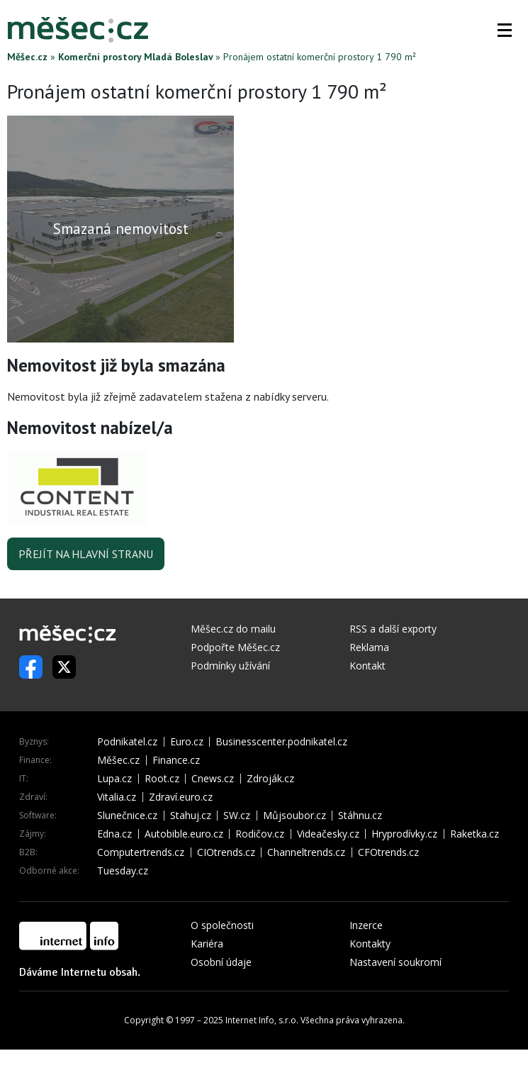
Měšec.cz (27, 56)
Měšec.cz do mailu (233, 628)
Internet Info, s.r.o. (261, 1020)
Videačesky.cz (328, 834)
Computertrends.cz (140, 852)
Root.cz (162, 779)
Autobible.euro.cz (184, 834)
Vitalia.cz (116, 797)
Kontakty (370, 943)
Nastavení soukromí (395, 962)
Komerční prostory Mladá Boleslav (135, 56)
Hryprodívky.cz (404, 834)
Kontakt (367, 665)
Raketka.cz (474, 834)
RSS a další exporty (393, 628)
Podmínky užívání (230, 665)
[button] (504, 30)
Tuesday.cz (122, 871)
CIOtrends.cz (226, 852)
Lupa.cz (114, 779)
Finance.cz (176, 760)
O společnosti (222, 925)
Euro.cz (186, 742)
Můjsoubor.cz (294, 816)
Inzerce (366, 925)
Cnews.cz (212, 779)
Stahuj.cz (190, 816)
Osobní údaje (221, 962)
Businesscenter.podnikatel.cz (281, 742)
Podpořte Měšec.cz (235, 647)
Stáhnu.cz (360, 816)
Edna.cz (114, 834)
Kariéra (207, 943)
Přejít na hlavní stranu (85, 554)
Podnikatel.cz (127, 742)
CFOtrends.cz (388, 852)
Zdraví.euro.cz (181, 797)
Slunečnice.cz (127, 816)
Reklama (369, 647)
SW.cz (236, 816)
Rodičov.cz (259, 834)
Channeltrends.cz (306, 852)
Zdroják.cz (270, 779)
